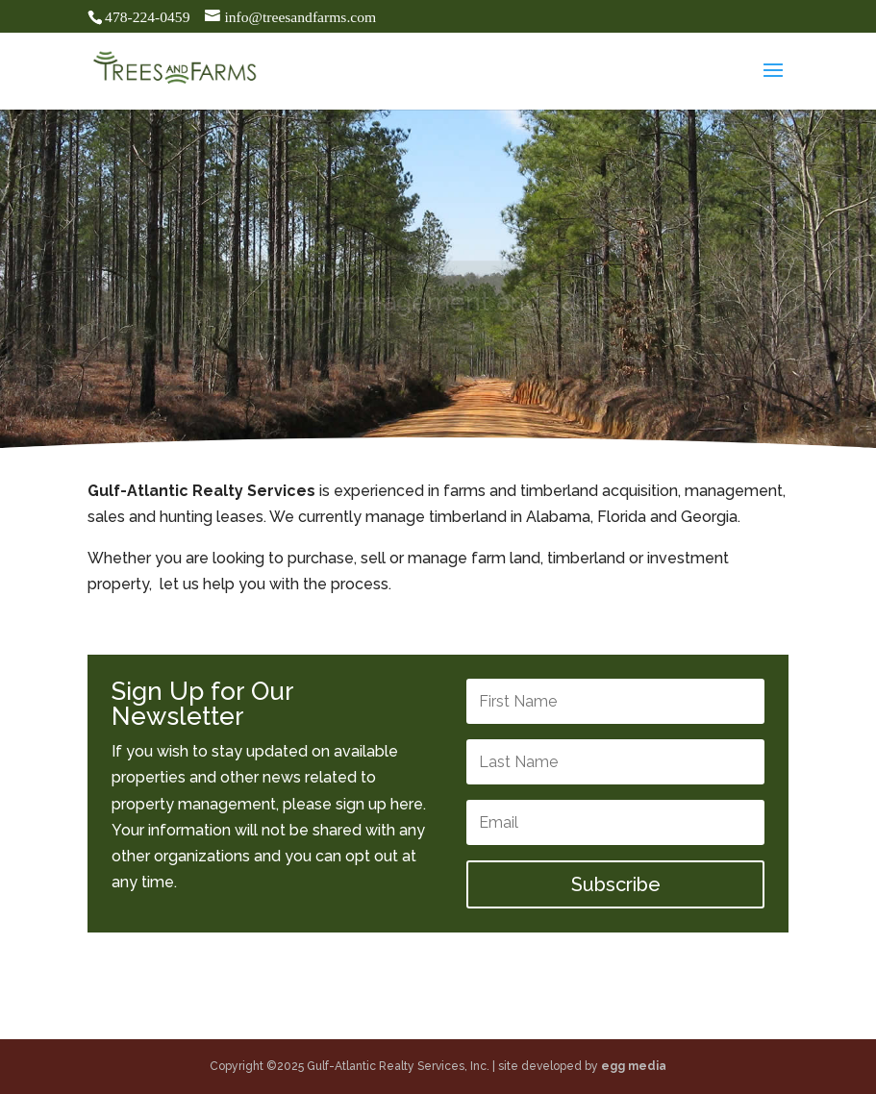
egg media (633, 1066)
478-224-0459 (147, 17)
